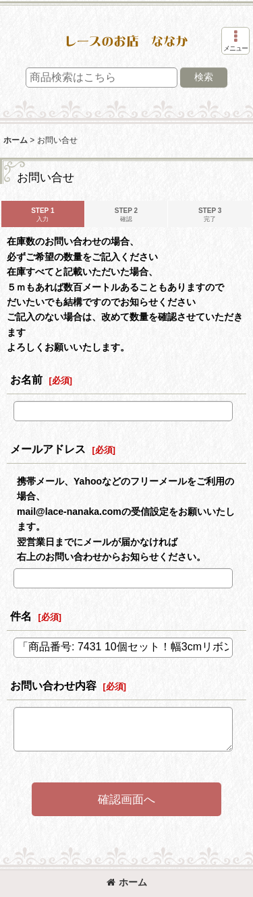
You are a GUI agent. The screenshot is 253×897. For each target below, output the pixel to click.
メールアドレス (48, 449)
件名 (21, 616)
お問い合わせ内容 (53, 685)
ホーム (127, 882)
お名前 (26, 379)
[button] (235, 41)
